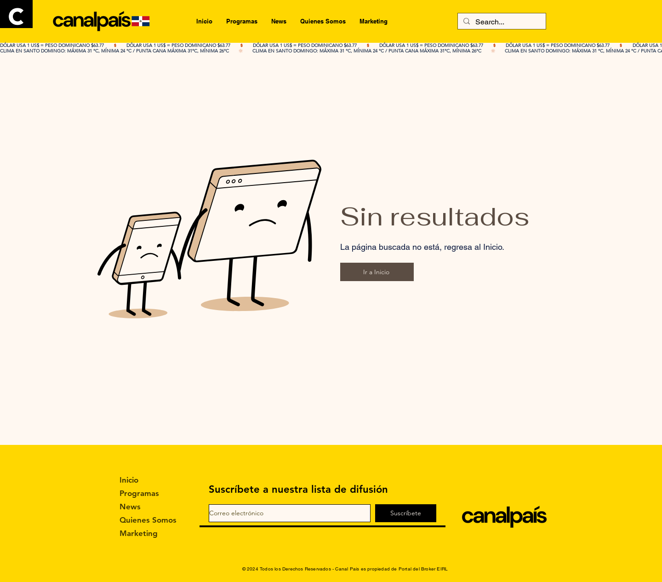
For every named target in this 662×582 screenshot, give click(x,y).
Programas (139, 493)
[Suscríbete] (405, 513)
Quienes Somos (145, 519)
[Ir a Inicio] (377, 272)
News (130, 506)
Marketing (139, 533)
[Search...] (500, 22)
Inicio (129, 479)
